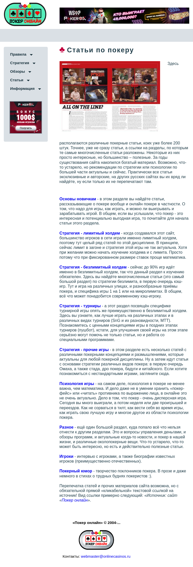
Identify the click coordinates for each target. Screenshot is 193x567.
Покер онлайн (75, 500)
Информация (22, 88)
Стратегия (19, 63)
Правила (18, 54)
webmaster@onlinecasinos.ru (105, 556)
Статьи (16, 80)
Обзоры (17, 71)
